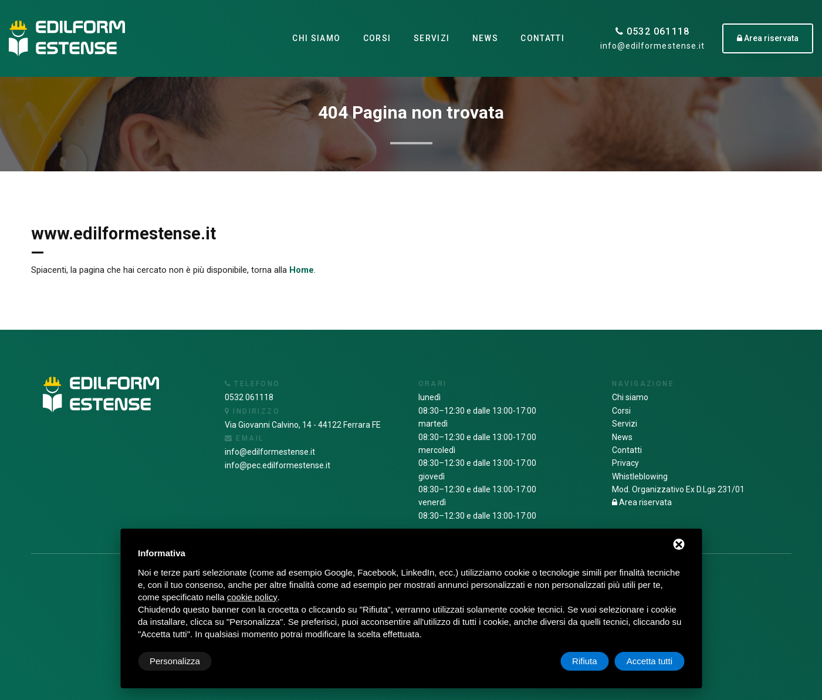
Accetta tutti (649, 661)
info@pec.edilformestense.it (277, 465)
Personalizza (175, 661)
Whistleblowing (640, 476)
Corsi (377, 38)
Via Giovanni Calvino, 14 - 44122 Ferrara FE (303, 425)
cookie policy (252, 597)
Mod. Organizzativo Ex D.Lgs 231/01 (678, 489)
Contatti (542, 38)
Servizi (431, 38)
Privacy (625, 463)
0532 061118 (652, 31)
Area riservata (642, 502)
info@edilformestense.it (652, 45)
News (485, 38)
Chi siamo (316, 38)
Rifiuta (584, 661)
